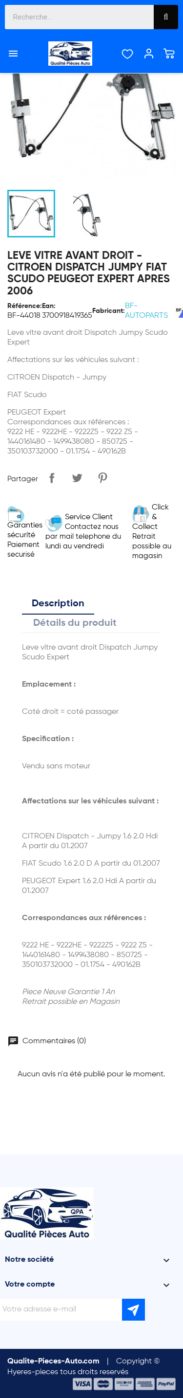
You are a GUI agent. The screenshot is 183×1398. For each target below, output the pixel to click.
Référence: (24, 306)
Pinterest (102, 478)
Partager (51, 478)
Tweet (77, 478)
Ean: (49, 306)
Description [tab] (58, 604)
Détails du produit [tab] (75, 623)
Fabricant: (108, 311)
